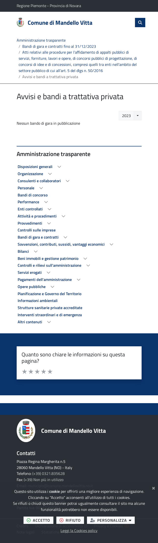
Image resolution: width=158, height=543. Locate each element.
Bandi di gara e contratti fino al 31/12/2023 (59, 46)
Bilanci (24, 251)
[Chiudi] (153, 487)
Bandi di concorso (33, 195)
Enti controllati (31, 209)
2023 (126, 116)
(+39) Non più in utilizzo (43, 480)
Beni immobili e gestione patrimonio (48, 258)
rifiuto (72, 520)
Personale (26, 188)
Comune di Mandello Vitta (73, 430)
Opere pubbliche (32, 287)
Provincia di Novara (65, 6)
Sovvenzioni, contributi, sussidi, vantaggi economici (62, 244)
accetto (40, 520)
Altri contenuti (30, 322)
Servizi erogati (30, 272)
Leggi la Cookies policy (79, 530)
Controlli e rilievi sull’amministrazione (50, 265)
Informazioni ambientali (38, 300)
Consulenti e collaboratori (40, 181)
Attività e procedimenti (38, 216)
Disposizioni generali (35, 166)
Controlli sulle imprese (37, 230)
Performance (29, 202)
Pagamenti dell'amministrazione (45, 279)
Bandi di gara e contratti (39, 237)
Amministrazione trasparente (41, 40)
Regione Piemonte (32, 6)
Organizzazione (31, 174)
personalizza (112, 520)
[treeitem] (79, 166)
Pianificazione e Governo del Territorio (49, 294)
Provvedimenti (30, 223)
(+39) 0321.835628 (48, 473)
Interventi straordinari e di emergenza (50, 315)
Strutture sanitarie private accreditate (50, 308)
